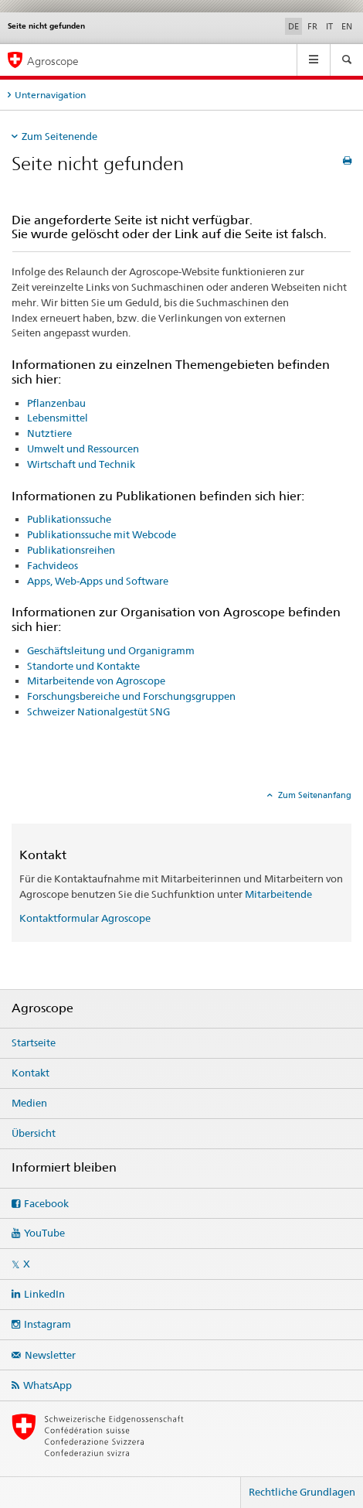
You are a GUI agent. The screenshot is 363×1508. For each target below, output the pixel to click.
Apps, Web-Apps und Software (97, 581)
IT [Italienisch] (329, 26)
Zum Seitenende (59, 136)
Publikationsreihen (71, 550)
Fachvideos (52, 565)
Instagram (47, 1324)
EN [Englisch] (346, 26)
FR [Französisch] (312, 26)
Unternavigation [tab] (50, 95)
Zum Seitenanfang (313, 795)
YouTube (44, 1233)
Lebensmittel (57, 417)
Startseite (34, 1042)
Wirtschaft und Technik (81, 464)
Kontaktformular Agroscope (85, 918)
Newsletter (50, 1355)
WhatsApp (47, 1385)
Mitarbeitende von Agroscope (96, 680)
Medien (29, 1103)
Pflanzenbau (56, 403)
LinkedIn (44, 1294)
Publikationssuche (69, 519)
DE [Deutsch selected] (293, 26)
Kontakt (30, 1072)
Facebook (46, 1203)
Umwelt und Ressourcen (83, 448)
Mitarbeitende (278, 894)
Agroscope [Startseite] (53, 60)
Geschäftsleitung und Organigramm (111, 650)
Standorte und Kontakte (83, 666)
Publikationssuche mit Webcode (101, 534)
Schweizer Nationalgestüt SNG (98, 711)
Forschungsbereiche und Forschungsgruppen (131, 696)
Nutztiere (49, 433)
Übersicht (34, 1133)
